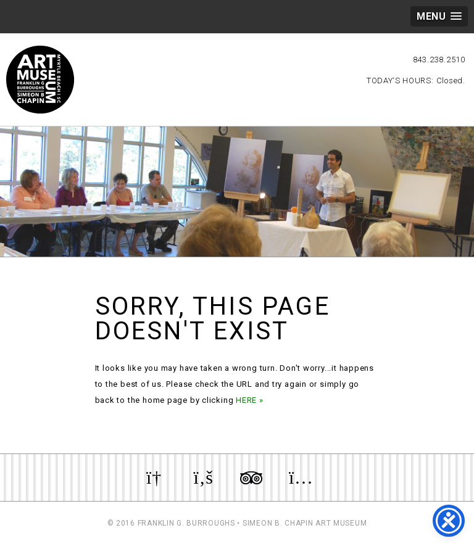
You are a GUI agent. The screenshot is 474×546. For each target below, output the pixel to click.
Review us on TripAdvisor (251, 477)
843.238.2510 (439, 59)
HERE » (250, 400)
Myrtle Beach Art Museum (40, 80)
